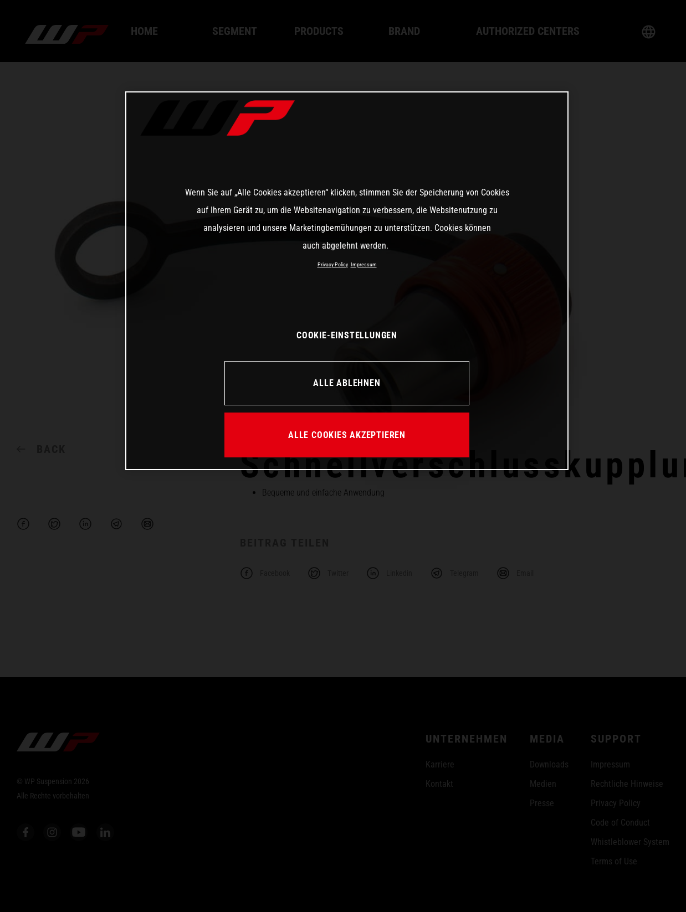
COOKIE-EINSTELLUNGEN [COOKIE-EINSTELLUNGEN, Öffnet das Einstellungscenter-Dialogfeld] (346, 335)
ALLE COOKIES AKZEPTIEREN (347, 435)
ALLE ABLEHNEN (346, 383)
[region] (347, 280)
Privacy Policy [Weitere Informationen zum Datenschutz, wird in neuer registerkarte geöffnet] (333, 264)
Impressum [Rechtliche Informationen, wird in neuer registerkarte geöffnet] (364, 264)
